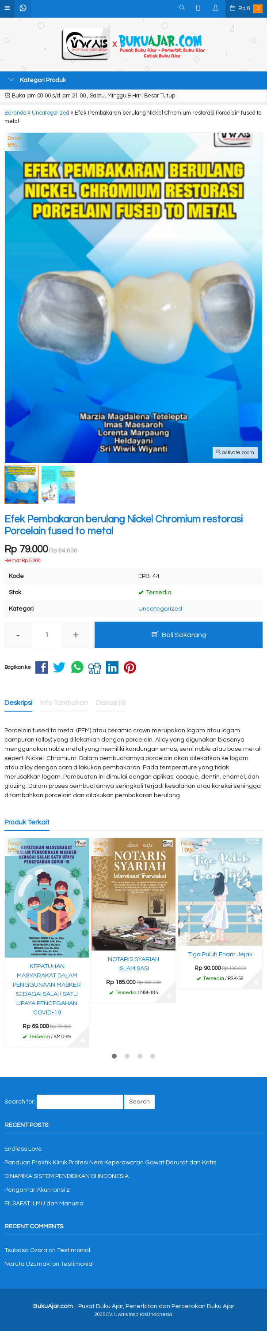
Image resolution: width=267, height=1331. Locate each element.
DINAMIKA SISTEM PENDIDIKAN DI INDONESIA (66, 1176)
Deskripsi (18, 702)
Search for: (19, 1102)
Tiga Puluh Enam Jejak (220, 954)
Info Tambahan (64, 702)
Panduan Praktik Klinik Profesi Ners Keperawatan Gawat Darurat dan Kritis (110, 1162)
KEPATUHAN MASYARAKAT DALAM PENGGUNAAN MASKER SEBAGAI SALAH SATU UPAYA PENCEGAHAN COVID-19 (47, 989)
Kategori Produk (37, 79)
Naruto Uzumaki (27, 1264)
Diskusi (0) (111, 702)
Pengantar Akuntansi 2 (37, 1190)
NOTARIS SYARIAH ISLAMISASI (133, 964)
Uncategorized (160, 609)
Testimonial (73, 1250)
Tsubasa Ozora (25, 1250)
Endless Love (23, 1149)
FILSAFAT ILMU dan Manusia (44, 1204)
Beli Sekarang (179, 634)
